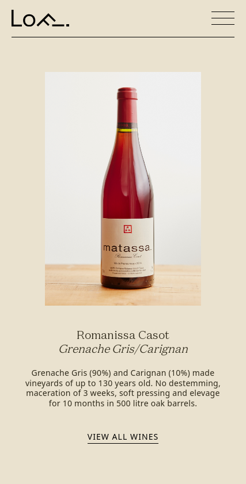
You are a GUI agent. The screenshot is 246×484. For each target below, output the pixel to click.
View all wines (123, 436)
